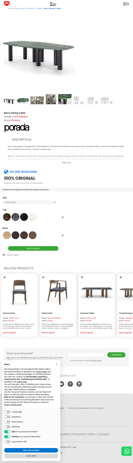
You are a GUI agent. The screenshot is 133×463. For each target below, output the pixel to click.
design (11, 318)
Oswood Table (87, 313)
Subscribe (116, 354)
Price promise (79, 434)
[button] (57, 364)
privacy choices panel (13, 405)
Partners (91, 434)
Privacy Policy (96, 360)
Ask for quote (33, 248)
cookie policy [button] (22, 382)
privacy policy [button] (41, 372)
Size (33, 199)
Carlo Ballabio (20, 116)
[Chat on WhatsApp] (126, 451)
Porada (15, 120)
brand (8, 321)
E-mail (86, 354)
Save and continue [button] (31, 450)
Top (33, 211)
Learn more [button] (31, 456)
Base (33, 229)
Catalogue (126, 4)
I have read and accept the (84, 360)
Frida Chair (47, 313)
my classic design (53, 4)
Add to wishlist (12, 255)
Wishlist (5, 277)
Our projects (103, 434)
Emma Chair (9, 313)
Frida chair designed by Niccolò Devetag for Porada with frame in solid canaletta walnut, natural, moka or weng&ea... (57, 326)
